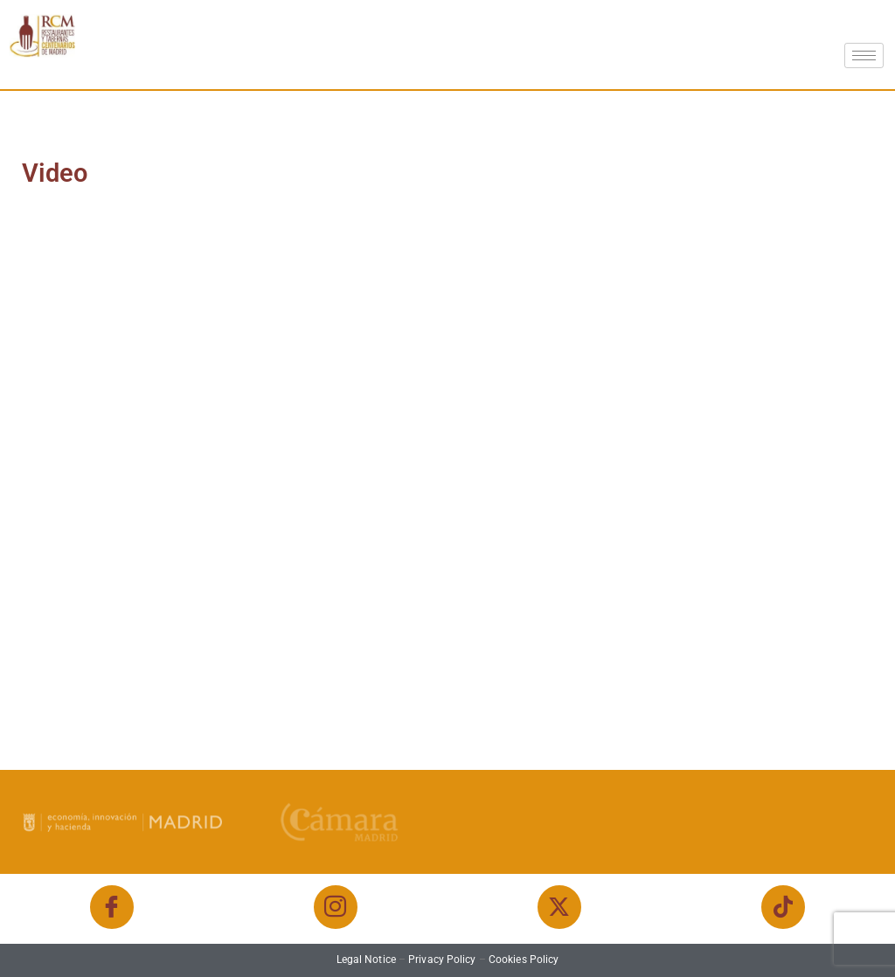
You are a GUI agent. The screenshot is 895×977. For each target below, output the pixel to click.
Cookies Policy (524, 959)
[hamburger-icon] (864, 55)
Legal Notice (366, 959)
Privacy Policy (441, 959)
